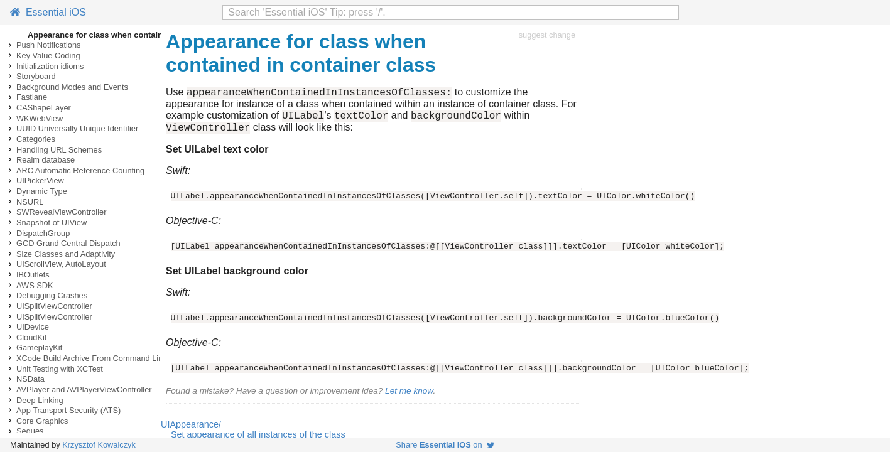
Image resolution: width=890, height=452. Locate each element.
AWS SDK (34, 285)
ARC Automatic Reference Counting (80, 170)
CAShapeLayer (43, 107)
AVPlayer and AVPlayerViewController (84, 389)
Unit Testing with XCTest (59, 369)
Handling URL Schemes (59, 149)
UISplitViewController (54, 306)
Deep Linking (39, 400)
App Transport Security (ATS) (68, 410)
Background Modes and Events (72, 87)
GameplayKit (39, 347)
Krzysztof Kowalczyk (99, 444)
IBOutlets (33, 274)
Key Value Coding (48, 55)
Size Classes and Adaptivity (65, 254)
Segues (29, 431)
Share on (445, 444)
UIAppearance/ (191, 430)
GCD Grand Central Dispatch (68, 243)
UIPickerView (40, 180)
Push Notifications (48, 45)
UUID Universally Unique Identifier (77, 128)
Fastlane (31, 97)
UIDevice (32, 326)
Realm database (45, 159)
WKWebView (39, 118)
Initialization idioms (50, 66)
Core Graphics (42, 421)
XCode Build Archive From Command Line (91, 358)
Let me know (409, 396)
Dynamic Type (41, 191)
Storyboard (36, 76)
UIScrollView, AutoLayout (61, 264)
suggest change (547, 35)
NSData (30, 379)
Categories (35, 139)
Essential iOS (48, 12)
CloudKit (31, 337)
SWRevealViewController (61, 212)
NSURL (29, 202)
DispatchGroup (43, 233)
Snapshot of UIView (51, 222)
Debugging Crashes (51, 295)
